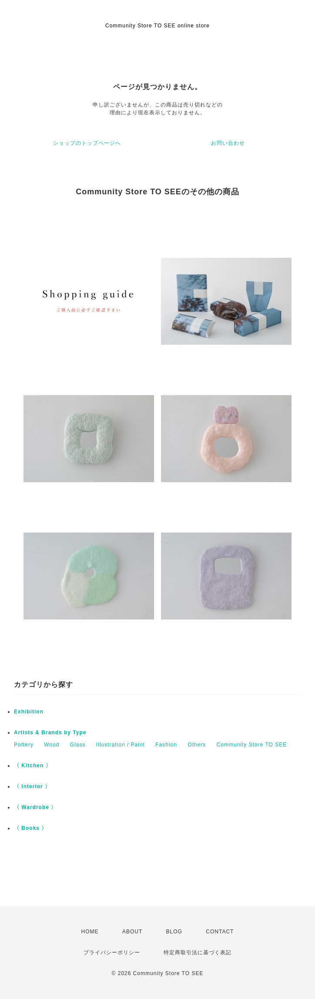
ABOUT (132, 932)
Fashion (166, 745)
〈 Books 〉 (30, 828)
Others (197, 745)
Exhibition (29, 712)
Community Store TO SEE (252, 745)
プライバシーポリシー (112, 952)
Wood (51, 745)
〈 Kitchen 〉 (32, 766)
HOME (90, 932)
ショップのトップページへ (87, 143)
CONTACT (220, 932)
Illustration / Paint (120, 745)
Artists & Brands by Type (50, 732)
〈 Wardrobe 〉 (35, 807)
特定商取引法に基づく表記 (197, 952)
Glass (78, 745)
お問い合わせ (228, 143)
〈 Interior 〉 (32, 786)
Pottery (24, 745)
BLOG (174, 932)
